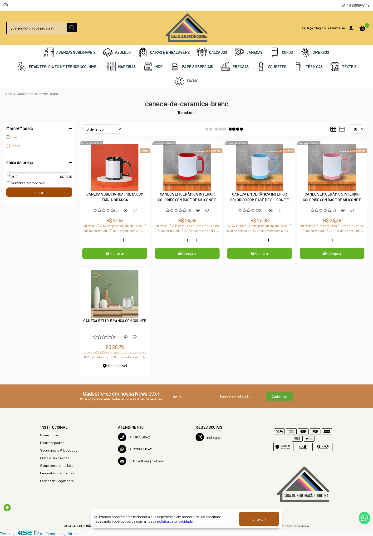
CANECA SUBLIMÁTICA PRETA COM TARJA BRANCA (114, 197)
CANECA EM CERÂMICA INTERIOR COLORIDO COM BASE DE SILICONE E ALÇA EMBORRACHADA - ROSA (332, 197)
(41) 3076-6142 (134, 437)
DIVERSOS (314, 52)
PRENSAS (235, 66)
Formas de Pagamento (57, 481)
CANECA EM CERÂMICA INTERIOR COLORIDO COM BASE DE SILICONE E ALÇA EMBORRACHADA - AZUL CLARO (259, 197)
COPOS (281, 52)
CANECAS (248, 52)
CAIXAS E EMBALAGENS (164, 52)
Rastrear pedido (52, 443)
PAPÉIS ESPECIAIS (191, 66)
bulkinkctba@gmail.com (141, 461)
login (320, 28)
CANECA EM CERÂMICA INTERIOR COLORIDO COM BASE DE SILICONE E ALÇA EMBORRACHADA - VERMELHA (187, 197)
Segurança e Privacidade (58, 450)
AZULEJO (117, 52)
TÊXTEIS (343, 66)
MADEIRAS (121, 66)
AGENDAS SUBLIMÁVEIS (69, 52)
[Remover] (106, 240)
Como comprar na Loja (57, 465)
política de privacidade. (175, 521)
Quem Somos (50, 435)
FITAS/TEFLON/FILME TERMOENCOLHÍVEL (57, 66)
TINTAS (186, 81)
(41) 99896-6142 (355, 5)
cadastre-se (336, 28)
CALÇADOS (212, 52)
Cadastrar (279, 396)
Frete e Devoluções (54, 458)
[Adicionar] (124, 240)
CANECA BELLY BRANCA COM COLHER (114, 320)
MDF (152, 66)
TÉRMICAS (308, 66)
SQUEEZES (271, 66)
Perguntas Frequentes (57, 473)
